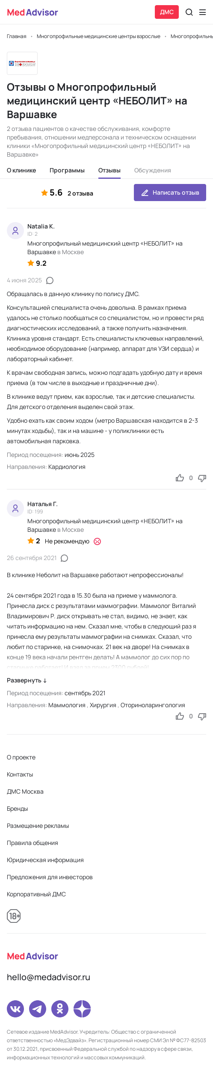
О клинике (21, 170)
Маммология (67, 705)
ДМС (167, 12)
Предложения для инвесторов (50, 877)
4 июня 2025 (24, 280)
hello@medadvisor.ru (48, 977)
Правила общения (32, 843)
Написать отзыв (170, 192)
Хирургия (103, 705)
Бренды (17, 808)
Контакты (20, 774)
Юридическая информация (45, 860)
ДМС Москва (25, 791)
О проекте (21, 757)
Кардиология (67, 466)
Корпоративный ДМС (36, 894)
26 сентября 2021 (31, 558)
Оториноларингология (153, 705)
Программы (67, 170)
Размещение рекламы (38, 825)
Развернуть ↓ (27, 680)
